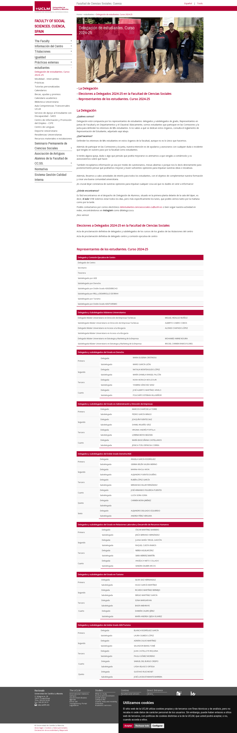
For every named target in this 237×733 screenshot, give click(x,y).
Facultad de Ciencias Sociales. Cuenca (99, 3)
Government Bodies (78, 698)
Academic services (103, 705)
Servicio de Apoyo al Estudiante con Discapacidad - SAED (53, 114)
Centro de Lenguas (44, 126)
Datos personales (60, 728)
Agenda (73, 699)
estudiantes (42, 67)
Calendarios (41, 90)
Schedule (99, 703)
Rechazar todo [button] (142, 726)
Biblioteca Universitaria (46, 101)
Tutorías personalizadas (47, 86)
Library (150, 694)
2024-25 (144, 99)
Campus (73, 696)
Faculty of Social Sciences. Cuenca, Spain (50, 26)
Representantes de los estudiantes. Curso (108, 99)
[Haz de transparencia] (179, 694)
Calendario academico (46, 97)
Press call (74, 701)
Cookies (48, 728)
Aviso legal (39, 728)
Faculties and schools (130, 694)
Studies (99, 690)
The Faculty (42, 41)
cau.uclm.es (42, 704)
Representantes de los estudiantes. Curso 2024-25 (112, 249)
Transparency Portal (78, 703)
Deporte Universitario (46, 130)
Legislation (74, 705)
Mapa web (64, 730)
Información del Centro (49, 46)
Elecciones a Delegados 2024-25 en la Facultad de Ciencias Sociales (124, 94)
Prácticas (39, 82)
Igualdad (40, 57)
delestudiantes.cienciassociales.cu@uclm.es (141, 207)
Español (188, 3)
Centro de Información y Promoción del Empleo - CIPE (53, 121)
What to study (101, 694)
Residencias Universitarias (48, 134)
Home (79, 14)
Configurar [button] (158, 726)
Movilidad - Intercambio (47, 78)
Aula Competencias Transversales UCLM (52, 107)
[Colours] (193, 694)
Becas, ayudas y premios (48, 94)
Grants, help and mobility (106, 701)
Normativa (41, 169)
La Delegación (88, 88)
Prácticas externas (47, 62)
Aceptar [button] (128, 726)
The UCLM (75, 690)
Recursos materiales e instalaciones (53, 138)
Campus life (100, 699)
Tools (200, 3)
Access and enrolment (104, 696)
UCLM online (100, 698)
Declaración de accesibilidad (46, 730)
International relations (79, 694)
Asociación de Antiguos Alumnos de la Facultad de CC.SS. (51, 158)
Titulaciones (42, 51)
